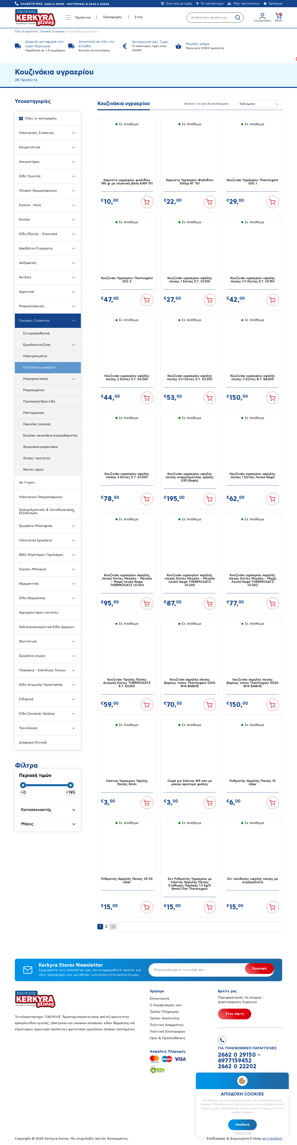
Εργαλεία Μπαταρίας (36, 526)
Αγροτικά (26, 291)
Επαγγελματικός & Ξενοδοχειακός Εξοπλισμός (46, 511)
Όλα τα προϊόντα (26, 31)
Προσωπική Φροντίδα (39, 401)
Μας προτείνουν (243, 3)
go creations (272, 1139)
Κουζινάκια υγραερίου (39, 367)
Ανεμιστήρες (29, 161)
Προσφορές (112, 17)
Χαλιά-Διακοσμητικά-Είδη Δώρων (46, 627)
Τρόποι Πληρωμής (164, 1012)
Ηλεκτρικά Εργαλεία (35, 540)
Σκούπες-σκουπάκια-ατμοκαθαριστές (50, 435)
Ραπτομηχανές (33, 412)
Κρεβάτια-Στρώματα (35, 248)
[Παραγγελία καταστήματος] (259, 103)
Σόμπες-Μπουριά (32, 569)
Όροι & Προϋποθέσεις (167, 1038)
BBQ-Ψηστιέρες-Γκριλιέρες (41, 554)
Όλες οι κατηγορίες (38, 118)
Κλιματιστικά (29, 147)
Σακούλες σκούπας (37, 424)
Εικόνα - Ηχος (30, 205)
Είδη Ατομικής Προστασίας (41, 684)
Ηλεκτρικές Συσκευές (36, 133)
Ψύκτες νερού (33, 469)
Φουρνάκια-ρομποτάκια (40, 447)
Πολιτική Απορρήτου (167, 1025)
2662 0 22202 (99, 3)
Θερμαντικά (28, 583)
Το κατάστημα (210, 3)
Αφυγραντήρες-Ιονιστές (39, 612)
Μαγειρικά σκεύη (35, 378)
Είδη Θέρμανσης (32, 598)
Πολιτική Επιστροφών (167, 1032)
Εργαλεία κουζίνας (37, 344)
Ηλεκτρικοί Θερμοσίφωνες (41, 497)
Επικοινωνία (159, 999)
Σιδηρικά (26, 699)
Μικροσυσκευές (32, 306)
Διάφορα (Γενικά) (33, 742)
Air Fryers (27, 482)
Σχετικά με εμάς (176, 3)
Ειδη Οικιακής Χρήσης (37, 713)
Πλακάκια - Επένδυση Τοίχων (42, 670)
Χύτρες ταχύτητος (36, 458)
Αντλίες (25, 277)
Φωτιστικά (28, 641)
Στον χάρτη (234, 1014)
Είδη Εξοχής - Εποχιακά (38, 234)
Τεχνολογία (28, 728)
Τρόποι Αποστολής (165, 1018)
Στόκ (139, 17)
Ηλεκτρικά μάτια (35, 356)
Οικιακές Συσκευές (52, 31)
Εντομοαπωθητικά (36, 333)
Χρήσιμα (273, 3)
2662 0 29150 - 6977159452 (64, 3)
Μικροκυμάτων (34, 390)
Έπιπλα (24, 219)
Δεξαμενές (28, 262)
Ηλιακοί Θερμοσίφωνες (38, 190)
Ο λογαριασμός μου (166, 1005)
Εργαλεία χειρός (32, 655)
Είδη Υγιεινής (30, 176)
